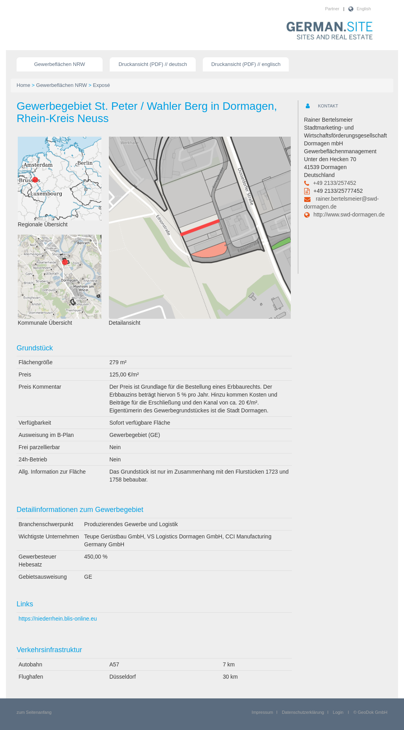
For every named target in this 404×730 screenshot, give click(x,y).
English (364, 8)
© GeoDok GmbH (370, 712)
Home (23, 85)
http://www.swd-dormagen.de (349, 214)
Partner (332, 8)
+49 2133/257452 (334, 183)
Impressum (262, 712)
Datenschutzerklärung (303, 712)
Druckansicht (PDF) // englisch (246, 64)
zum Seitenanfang (34, 712)
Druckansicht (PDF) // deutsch (152, 64)
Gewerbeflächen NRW (59, 64)
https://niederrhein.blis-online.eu (58, 618)
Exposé (101, 85)
